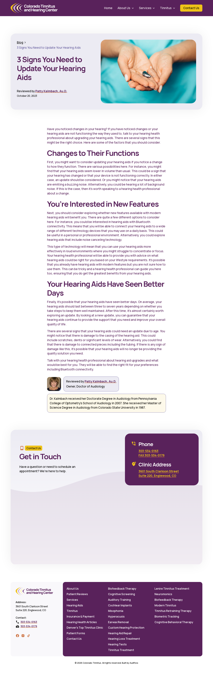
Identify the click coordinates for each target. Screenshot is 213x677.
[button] (125, 8)
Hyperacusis (116, 616)
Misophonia (115, 611)
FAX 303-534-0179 (152, 455)
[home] (34, 8)
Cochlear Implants (120, 605)
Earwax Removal (118, 622)
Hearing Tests (117, 644)
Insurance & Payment (80, 616)
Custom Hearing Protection (126, 627)
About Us (73, 588)
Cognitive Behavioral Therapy (174, 622)
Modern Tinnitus (165, 605)
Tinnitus (72, 611)
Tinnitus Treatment (121, 650)
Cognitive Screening (121, 594)
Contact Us (74, 639)
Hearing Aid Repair (120, 633)
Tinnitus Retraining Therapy (173, 611)
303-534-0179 (28, 626)
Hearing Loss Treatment (124, 639)
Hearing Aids (75, 605)
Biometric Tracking (167, 616)
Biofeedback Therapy (122, 588)
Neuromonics (163, 594)
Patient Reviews (77, 594)
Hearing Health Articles (82, 622)
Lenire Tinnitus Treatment (172, 588)
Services (72, 600)
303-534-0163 (148, 451)
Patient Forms (76, 633)
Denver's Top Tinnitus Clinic (85, 627)
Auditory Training (119, 600)
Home (108, 8)
